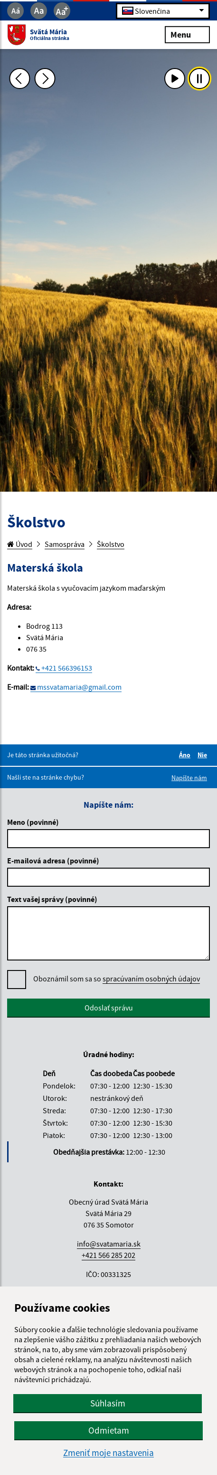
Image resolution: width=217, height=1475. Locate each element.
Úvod (19, 544)
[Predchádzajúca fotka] (19, 78)
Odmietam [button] (108, 1430)
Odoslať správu (109, 1007)
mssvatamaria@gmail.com (79, 687)
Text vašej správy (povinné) (52, 899)
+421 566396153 (66, 668)
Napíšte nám (189, 777)
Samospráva (65, 544)
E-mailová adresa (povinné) (53, 860)
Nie (204, 755)
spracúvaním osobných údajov (151, 978)
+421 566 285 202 (108, 1255)
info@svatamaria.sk (109, 1243)
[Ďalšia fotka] (44, 78)
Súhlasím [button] (107, 1403)
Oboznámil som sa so (116, 979)
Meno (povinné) (33, 822)
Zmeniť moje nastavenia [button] (108, 1452)
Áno (186, 755)
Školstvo (110, 544)
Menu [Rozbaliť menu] (187, 34)
